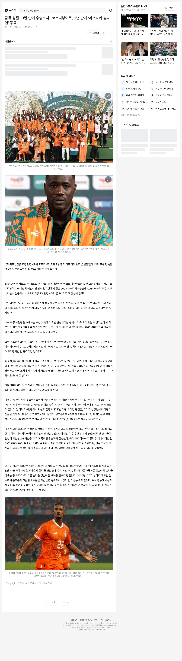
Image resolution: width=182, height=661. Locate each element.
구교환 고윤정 (161, 102)
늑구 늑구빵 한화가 (164, 88)
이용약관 (74, 620)
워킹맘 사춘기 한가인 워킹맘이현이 (137, 102)
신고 (36, 27)
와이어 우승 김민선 (164, 95)
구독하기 (170, 8)
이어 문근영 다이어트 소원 (166, 108)
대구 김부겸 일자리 (135, 95)
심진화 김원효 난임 (164, 82)
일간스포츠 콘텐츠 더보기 (134, 6)
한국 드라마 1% (133, 88)
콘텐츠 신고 (98, 620)
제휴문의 (108, 620)
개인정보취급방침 (86, 620)
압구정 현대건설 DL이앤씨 (137, 82)
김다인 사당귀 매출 (135, 108)
